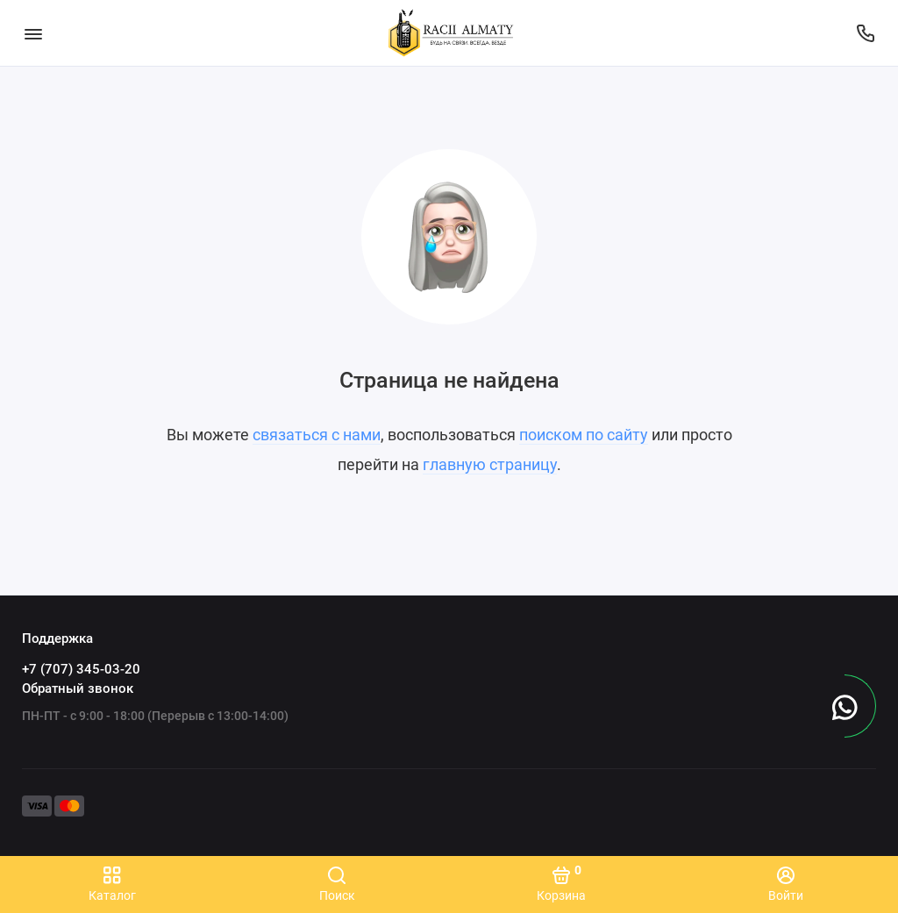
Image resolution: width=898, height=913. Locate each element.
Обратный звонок (77, 688)
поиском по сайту (583, 434)
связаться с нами (317, 434)
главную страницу (490, 464)
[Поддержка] (865, 33)
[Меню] (33, 33)
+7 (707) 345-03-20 (81, 669)
